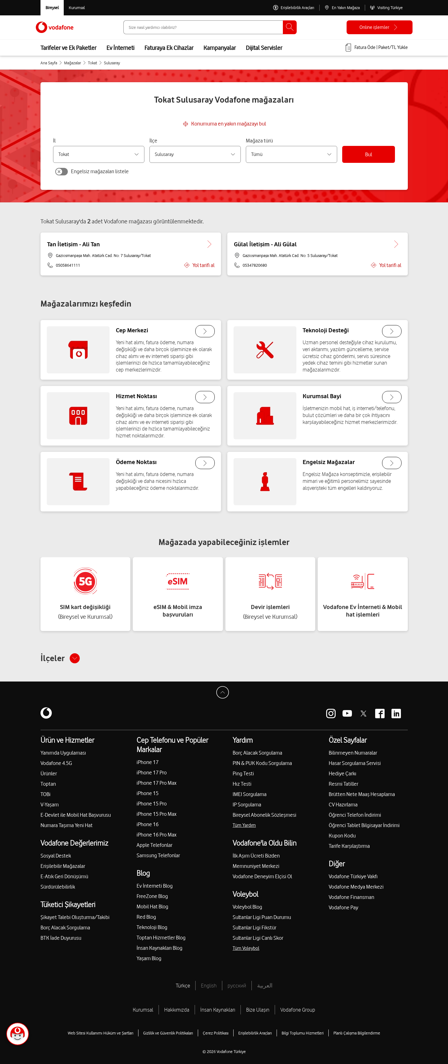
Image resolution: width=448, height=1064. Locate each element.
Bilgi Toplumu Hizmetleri (303, 1032)
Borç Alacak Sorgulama (65, 927)
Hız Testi (242, 784)
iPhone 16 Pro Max (156, 834)
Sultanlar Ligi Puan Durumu (262, 917)
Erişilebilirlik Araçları (255, 1032)
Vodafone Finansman (351, 897)
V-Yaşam (49, 804)
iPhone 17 (148, 762)
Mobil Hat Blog (152, 906)
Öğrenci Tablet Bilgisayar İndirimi (364, 825)
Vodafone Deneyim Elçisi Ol (262, 876)
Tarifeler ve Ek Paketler (68, 47)
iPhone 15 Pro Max (156, 814)
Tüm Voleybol (246, 948)
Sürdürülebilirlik (57, 887)
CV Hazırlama (343, 804)
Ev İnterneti (120, 47)
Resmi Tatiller (343, 784)
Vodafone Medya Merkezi (356, 887)
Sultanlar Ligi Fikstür (254, 927)
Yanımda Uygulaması (63, 753)
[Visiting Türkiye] (386, 7)
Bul (368, 154)
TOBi (45, 794)
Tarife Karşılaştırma (349, 846)
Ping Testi (243, 773)
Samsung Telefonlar (158, 855)
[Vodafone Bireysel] (52, 7)
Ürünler (48, 773)
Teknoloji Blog (152, 927)
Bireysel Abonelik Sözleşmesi (264, 815)
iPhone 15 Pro (152, 803)
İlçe (153, 140)
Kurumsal (143, 1010)
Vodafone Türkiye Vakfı (353, 876)
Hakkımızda (176, 1010)
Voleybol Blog (247, 907)
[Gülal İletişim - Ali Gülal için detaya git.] (396, 244)
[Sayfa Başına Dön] (224, 694)
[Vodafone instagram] (331, 713)
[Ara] (290, 27)
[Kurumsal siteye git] (77, 7)
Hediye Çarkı (342, 773)
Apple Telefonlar (154, 845)
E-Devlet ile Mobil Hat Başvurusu (75, 815)
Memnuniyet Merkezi (256, 866)
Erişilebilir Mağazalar (62, 866)
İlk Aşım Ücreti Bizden (256, 855)
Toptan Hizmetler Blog (161, 937)
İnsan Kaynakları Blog (159, 948)
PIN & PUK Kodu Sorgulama (262, 763)
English (209, 985)
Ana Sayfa (48, 62)
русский (237, 985)
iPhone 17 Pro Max (156, 783)
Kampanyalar (219, 47)
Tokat (92, 62)
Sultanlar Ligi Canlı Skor (258, 938)
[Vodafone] (46, 713)
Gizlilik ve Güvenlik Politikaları (168, 1032)
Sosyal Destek (55, 855)
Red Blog (146, 917)
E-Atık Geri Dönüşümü (64, 876)
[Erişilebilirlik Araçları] (293, 7)
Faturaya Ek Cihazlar (168, 47)
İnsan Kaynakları (217, 1010)
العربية (265, 985)
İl (54, 140)
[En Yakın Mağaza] (342, 7)
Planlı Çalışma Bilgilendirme (356, 1032)
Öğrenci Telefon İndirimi (355, 815)
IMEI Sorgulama (250, 794)
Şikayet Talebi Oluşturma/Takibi (75, 917)
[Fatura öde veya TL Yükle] (376, 47)
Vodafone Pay (343, 907)
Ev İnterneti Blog (155, 886)
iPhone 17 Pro (152, 772)
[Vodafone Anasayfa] (54, 27)
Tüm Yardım (244, 825)
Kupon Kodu (342, 835)
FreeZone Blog (152, 896)
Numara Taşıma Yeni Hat (66, 825)
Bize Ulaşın (257, 1010)
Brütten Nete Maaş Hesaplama (362, 794)
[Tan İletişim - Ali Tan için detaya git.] (209, 244)
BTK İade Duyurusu (60, 938)
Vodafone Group (297, 1010)
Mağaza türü (259, 140)
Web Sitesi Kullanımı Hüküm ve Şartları (100, 1032)
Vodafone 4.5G (56, 763)
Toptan (48, 784)
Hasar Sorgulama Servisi (355, 763)
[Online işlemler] (380, 27)
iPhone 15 (148, 793)
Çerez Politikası (216, 1032)
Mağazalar (72, 62)
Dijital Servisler (264, 47)
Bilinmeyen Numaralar (353, 753)
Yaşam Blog (149, 958)
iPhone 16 (148, 824)
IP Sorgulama (247, 804)
